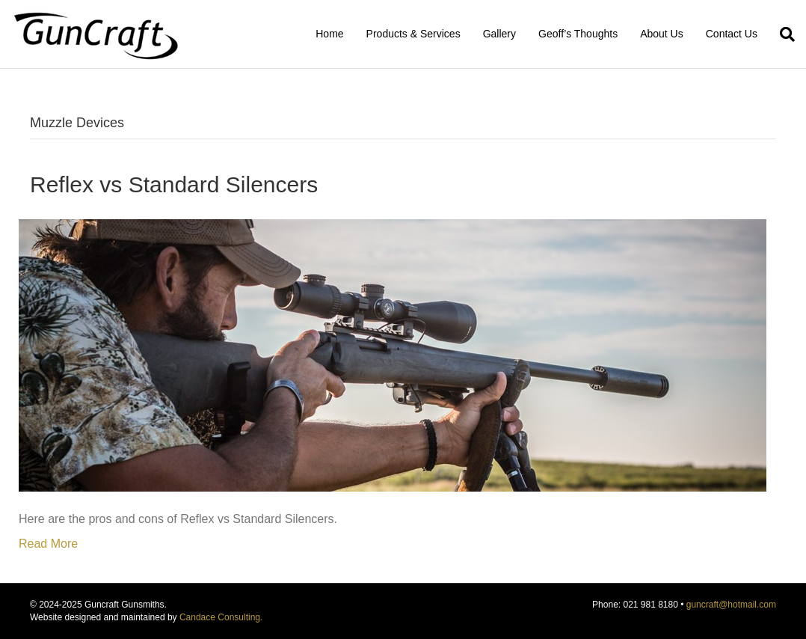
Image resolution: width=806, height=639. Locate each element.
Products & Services (413, 34)
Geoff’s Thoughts (578, 34)
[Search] (782, 34)
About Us (661, 34)
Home (329, 34)
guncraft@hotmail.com (731, 604)
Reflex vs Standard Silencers (174, 184)
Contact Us (731, 34)
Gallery (499, 34)
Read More (48, 543)
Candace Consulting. (220, 617)
